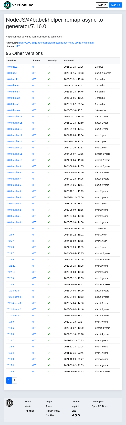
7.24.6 (10, 259)
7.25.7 (10, 241)
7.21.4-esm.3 (14, 303)
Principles (29, 410)
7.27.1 (10, 228)
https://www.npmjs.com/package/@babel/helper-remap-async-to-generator (56, 42)
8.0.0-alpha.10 (14, 160)
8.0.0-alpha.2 (14, 209)
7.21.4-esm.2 (14, 309)
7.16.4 (10, 353)
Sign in (102, 5)
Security (52, 60)
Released (69, 60)
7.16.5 (10, 346)
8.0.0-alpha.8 (14, 172)
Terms (49, 406)
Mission (28, 406)
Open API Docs (99, 406)
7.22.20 (11, 265)
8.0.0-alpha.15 (14, 129)
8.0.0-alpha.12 (14, 147)
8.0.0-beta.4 (13, 85)
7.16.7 (10, 340)
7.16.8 (10, 334)
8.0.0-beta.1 (13, 104)
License (36, 60)
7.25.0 (10, 247)
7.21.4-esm (13, 290)
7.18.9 (10, 321)
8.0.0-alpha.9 (14, 166)
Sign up (115, 5)
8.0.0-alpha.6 (14, 185)
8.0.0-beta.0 (13, 110)
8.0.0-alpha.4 (14, 197)
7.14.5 (10, 371)
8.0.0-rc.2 (12, 73)
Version (11, 60)
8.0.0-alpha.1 (14, 216)
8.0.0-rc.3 (12, 66)
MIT (18, 46)
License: (10, 46)
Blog (74, 410)
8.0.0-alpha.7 (14, 178)
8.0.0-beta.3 (13, 91)
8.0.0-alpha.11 (14, 154)
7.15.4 (10, 365)
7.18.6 (10, 328)
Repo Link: (12, 42)
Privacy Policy (53, 410)
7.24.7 (10, 253)
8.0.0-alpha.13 (14, 141)
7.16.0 (10, 359)
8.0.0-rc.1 (12, 79)
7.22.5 (10, 284)
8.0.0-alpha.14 (14, 135)
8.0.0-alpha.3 (14, 203)
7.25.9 (10, 234)
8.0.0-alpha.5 (14, 191)
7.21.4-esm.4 (14, 297)
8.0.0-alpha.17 (14, 116)
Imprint (75, 406)
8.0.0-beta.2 (13, 98)
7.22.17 (11, 272)
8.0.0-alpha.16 (14, 122)
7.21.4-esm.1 (14, 315)
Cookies (50, 415)
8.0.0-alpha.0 (14, 222)
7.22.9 (10, 278)
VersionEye (22, 5)
